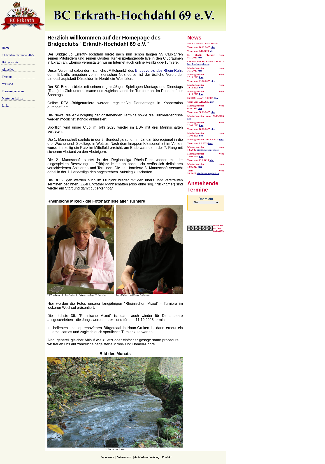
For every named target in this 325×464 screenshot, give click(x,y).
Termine (7, 76)
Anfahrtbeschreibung (146, 457)
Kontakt (166, 457)
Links (5, 105)
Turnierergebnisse (13, 91)
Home (5, 48)
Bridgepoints (10, 62)
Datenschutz (124, 457)
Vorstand (7, 84)
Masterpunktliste (12, 98)
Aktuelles (8, 69)
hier (211, 51)
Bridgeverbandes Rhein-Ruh (158, 70)
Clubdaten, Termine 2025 (18, 55)
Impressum (107, 457)
